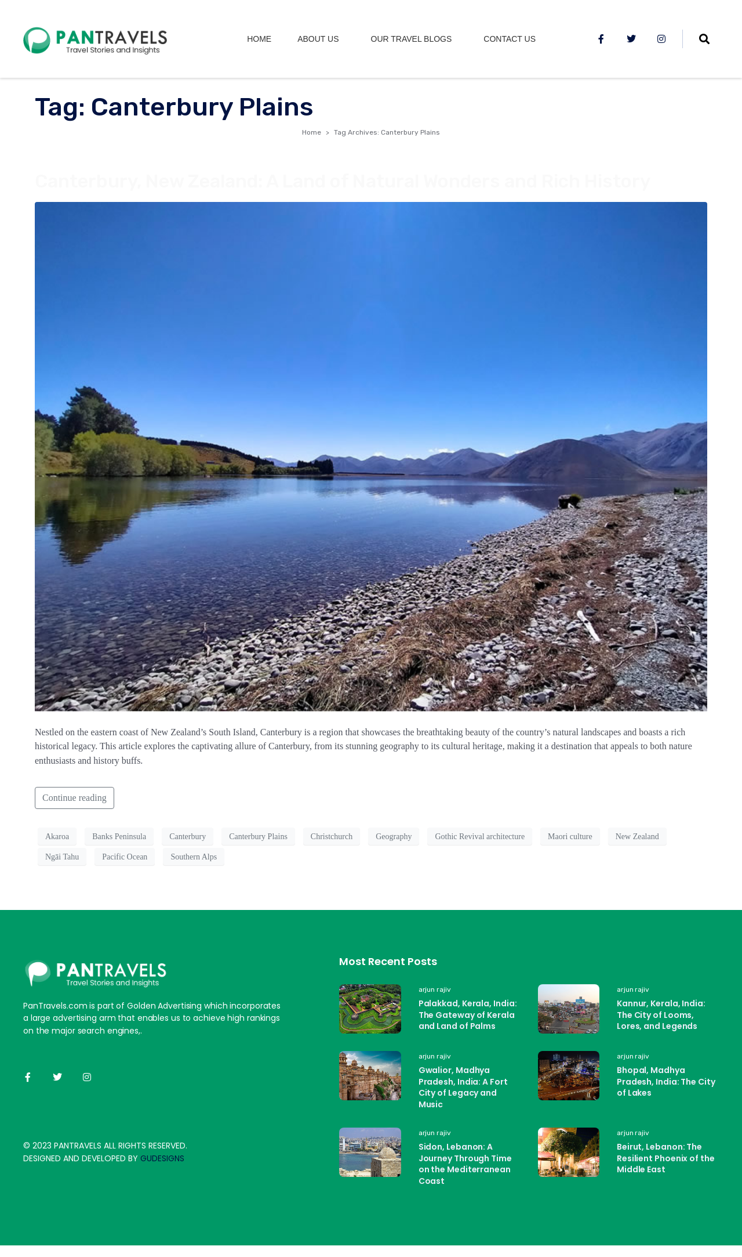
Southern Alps (193, 857)
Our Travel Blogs (411, 39)
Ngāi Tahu (62, 857)
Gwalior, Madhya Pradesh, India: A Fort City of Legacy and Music (463, 1087)
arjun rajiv (435, 989)
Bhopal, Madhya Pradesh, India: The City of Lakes (666, 1081)
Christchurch (331, 836)
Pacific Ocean (124, 857)
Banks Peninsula (119, 836)
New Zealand (637, 836)
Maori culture (570, 836)
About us (318, 39)
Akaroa (57, 836)
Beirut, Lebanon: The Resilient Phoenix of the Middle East (666, 1158)
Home (259, 39)
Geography (394, 836)
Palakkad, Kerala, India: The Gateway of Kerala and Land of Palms (468, 1015)
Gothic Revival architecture (480, 836)
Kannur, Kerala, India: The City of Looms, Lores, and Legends (661, 1015)
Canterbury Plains (258, 836)
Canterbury (187, 836)
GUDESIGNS (162, 1158)
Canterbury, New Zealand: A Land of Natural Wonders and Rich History (342, 181)
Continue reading (74, 798)
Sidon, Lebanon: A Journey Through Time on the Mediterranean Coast (465, 1164)
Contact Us (509, 39)
